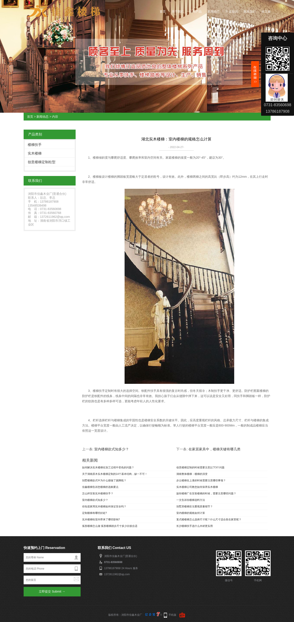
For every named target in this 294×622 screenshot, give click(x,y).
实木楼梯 (35, 153)
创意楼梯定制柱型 (41, 162)
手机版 (172, 614)
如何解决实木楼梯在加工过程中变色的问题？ (108, 467)
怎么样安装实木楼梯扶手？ (97, 493)
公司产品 (196, 11)
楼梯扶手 (35, 145)
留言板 (266, 11)
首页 (163, 11)
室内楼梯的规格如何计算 (190, 513)
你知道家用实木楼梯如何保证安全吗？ (104, 506)
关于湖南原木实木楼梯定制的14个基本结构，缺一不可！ (114, 473)
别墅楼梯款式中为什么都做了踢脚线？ (104, 480)
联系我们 (250, 11)
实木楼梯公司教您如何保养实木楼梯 (197, 486)
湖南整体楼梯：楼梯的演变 (192, 473)
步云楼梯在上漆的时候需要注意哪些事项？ (201, 480)
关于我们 (178, 11)
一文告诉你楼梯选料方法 (190, 500)
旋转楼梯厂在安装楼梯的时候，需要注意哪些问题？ (206, 493)
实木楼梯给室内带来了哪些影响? (101, 519)
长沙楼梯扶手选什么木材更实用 (194, 526)
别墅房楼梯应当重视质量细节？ (194, 506)
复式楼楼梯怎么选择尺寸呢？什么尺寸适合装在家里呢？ (208, 519)
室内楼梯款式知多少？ (111, 449)
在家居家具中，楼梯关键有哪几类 (214, 449)
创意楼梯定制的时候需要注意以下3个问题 (200, 467)
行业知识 (232, 11)
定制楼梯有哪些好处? (94, 513)
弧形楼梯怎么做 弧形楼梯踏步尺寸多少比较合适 (109, 526)
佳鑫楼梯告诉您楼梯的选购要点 (100, 486)
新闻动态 (214, 11)
